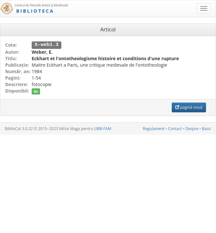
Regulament (153, 128)
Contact (175, 128)
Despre (191, 128)
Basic (206, 128)
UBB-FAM (102, 128)
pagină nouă (188, 107)
